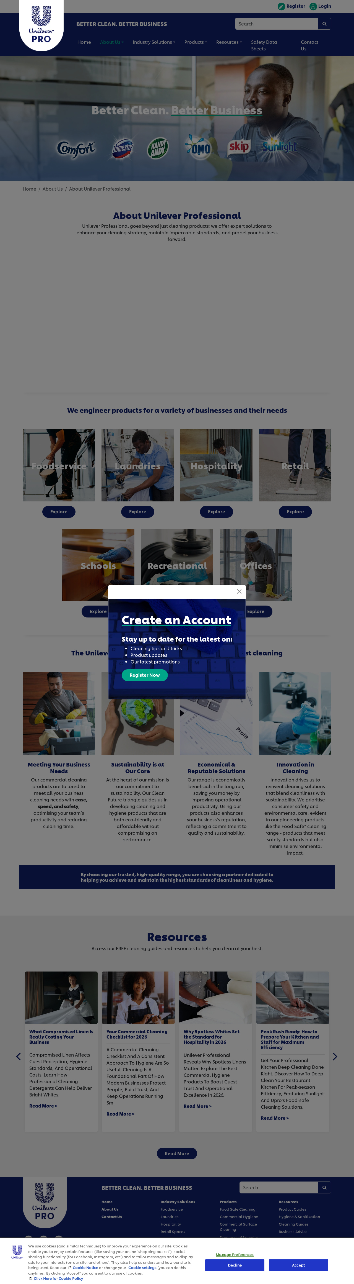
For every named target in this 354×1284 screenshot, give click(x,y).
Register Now (145, 675)
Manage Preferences (235, 1254)
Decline (235, 1264)
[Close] (239, 591)
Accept (298, 1264)
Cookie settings (142, 1267)
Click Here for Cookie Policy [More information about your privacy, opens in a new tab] (58, 1278)
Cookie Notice (85, 1267)
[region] (177, 1260)
